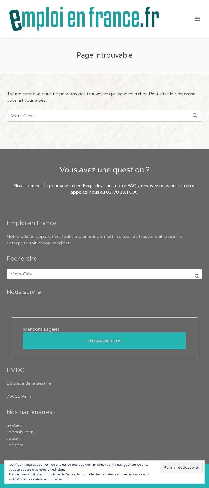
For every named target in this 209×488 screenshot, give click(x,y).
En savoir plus (105, 340)
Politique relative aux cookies (39, 479)
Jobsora (15, 445)
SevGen (14, 425)
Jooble (14, 438)
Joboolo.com (20, 432)
